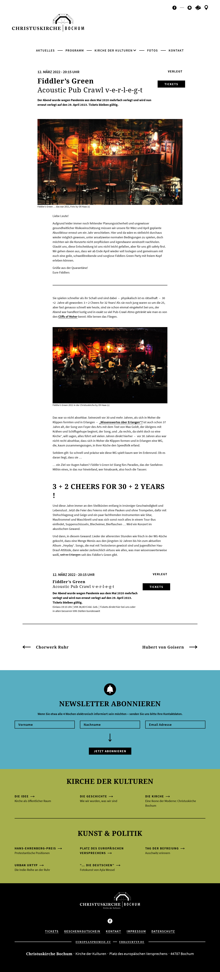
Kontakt (176, 50)
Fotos (152, 50)
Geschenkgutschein (82, 931)
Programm (74, 50)
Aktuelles (45, 50)
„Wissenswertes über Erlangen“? (121, 422)
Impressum (136, 931)
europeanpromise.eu (93, 941)
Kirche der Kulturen (114, 50)
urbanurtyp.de (131, 941)
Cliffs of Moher (68, 317)
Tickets (171, 84)
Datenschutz (163, 931)
